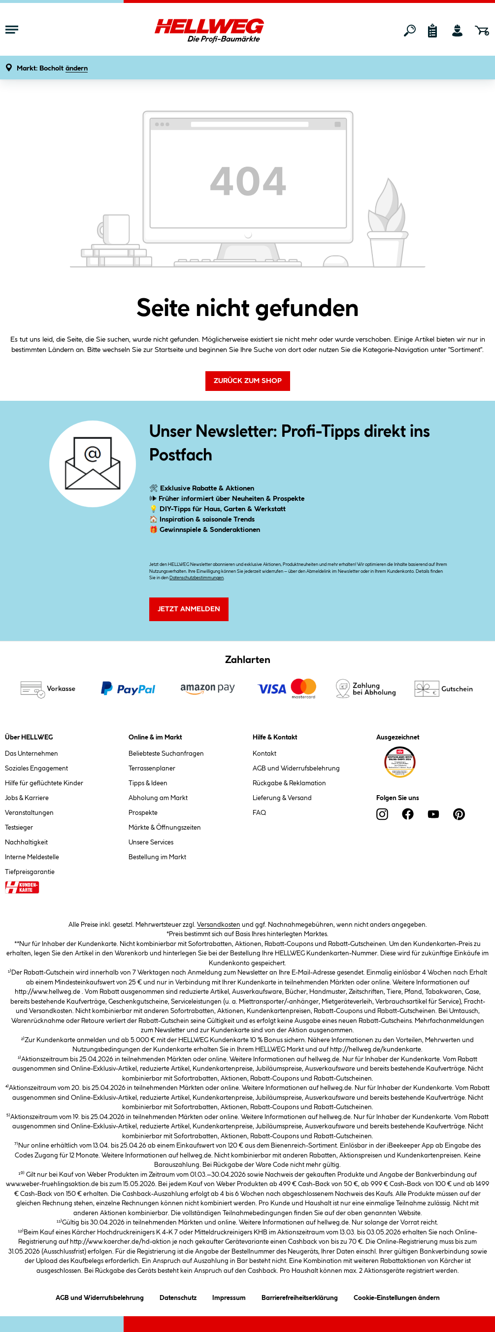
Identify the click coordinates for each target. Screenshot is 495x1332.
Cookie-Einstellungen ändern (397, 1296)
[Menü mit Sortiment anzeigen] (12, 30)
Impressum (229, 1296)
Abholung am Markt (158, 798)
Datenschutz (178, 1296)
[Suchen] (409, 30)
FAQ (259, 813)
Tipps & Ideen (148, 783)
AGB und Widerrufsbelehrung (296, 768)
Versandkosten (218, 925)
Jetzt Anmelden (189, 609)
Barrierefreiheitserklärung (300, 1296)
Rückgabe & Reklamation (289, 783)
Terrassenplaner (152, 768)
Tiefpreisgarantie (30, 872)
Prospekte (143, 813)
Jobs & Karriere (27, 798)
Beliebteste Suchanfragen (166, 754)
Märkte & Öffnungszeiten (165, 828)
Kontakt (264, 754)
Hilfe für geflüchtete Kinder (44, 783)
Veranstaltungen (29, 813)
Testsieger (19, 828)
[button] (52, 69)
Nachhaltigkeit (26, 842)
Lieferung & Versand (282, 798)
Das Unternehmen (31, 754)
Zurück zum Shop (248, 381)
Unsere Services (151, 842)
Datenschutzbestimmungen (196, 578)
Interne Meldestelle (32, 857)
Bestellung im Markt (157, 857)
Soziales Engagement (36, 768)
